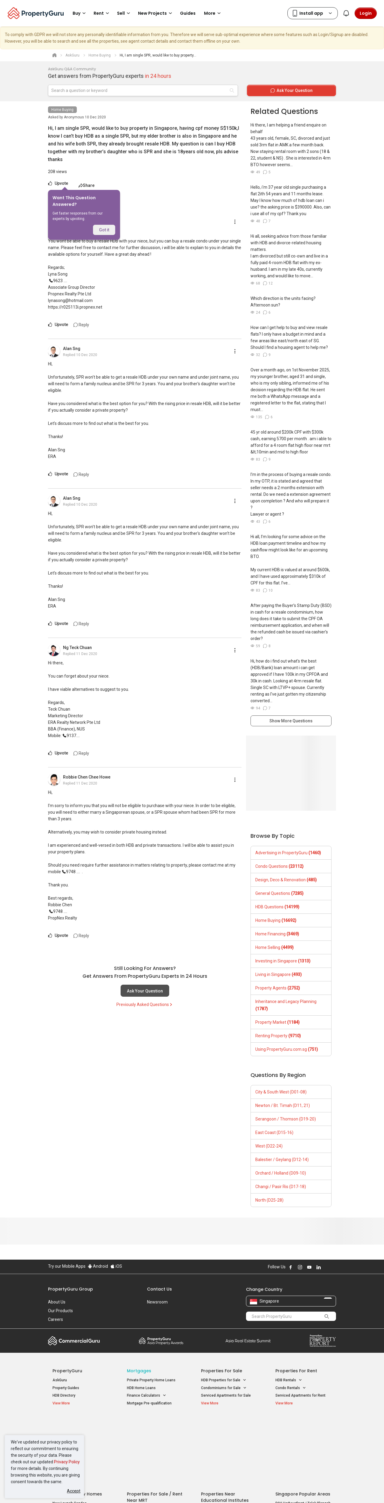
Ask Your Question (145, 991)
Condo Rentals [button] (290, 1388)
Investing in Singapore (282, 961)
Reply (81, 324)
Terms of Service (113, 1489)
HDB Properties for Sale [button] (223, 1380)
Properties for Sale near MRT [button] (154, 1439)
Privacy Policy (67, 1461)
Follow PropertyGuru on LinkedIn (318, 1267)
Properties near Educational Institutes (225, 1426)
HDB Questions (277, 906)
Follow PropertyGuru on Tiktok (333, 1267)
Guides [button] (188, 13)
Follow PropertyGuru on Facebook (290, 1267)
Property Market (277, 1022)
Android (98, 1266)
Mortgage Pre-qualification (149, 1403)
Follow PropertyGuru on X (326, 1267)
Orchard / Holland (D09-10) (280, 1173)
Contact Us (159, 1289)
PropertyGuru (67, 1371)
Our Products (60, 1310)
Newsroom (157, 1302)
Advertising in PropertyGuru (288, 852)
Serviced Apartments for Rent (300, 1395)
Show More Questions (291, 720)
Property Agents (277, 988)
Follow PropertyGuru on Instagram (300, 1267)
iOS (116, 1266)
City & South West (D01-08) (281, 1092)
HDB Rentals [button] (288, 1380)
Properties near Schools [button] (224, 1446)
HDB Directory (63, 1395)
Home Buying (62, 110)
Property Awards (161, 1341)
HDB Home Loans (141, 1388)
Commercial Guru (74, 1340)
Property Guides (65, 1388)
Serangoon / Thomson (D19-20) (285, 1119)
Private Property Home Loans (151, 1380)
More (213, 13)
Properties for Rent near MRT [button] (154, 1446)
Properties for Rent (296, 1371)
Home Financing (277, 933)
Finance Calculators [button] (146, 1395)
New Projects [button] (156, 13)
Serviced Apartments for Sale (226, 1395)
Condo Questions (279, 866)
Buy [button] (80, 13)
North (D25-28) (269, 1200)
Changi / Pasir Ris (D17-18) (280, 1186)
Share (86, 185)
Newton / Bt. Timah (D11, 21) (282, 1105)
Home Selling (274, 947)
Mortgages (139, 1371)
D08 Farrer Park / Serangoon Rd (301, 1454)
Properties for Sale (221, 1371)
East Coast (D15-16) (274, 1132)
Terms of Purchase (187, 1489)
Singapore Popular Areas (302, 1423)
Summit (248, 1341)
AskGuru (59, 1380)
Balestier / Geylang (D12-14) (282, 1159)
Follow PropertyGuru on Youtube (309, 1267)
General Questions (279, 893)
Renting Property (278, 1035)
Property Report (322, 1341)
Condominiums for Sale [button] (224, 1388)
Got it (104, 229)
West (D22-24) (269, 1146)
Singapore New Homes (77, 1423)
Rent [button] (102, 13)
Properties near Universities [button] (227, 1439)
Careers (55, 1319)
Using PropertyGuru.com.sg (286, 1049)
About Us (56, 1302)
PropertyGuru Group (70, 1289)
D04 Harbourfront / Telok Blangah (303, 1432)
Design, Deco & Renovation (286, 879)
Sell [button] (124, 13)
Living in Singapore (278, 974)
